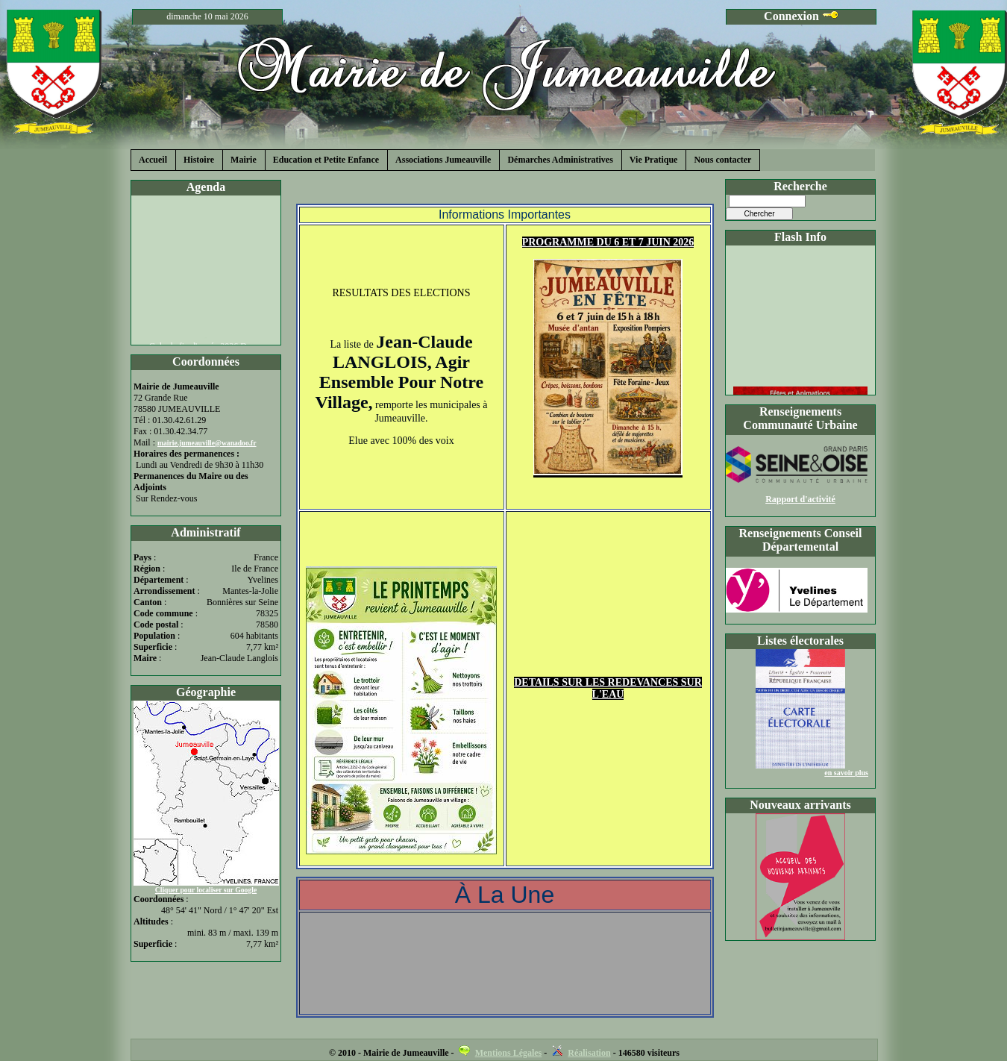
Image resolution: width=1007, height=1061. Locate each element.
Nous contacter (722, 159)
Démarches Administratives (559, 159)
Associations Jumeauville (443, 159)
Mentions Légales (508, 1053)
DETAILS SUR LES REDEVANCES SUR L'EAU (608, 688)
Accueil (153, 159)
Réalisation (589, 1053)
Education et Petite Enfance (326, 159)
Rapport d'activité (800, 499)
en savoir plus (846, 773)
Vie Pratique (654, 159)
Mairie (243, 159)
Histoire (198, 159)
